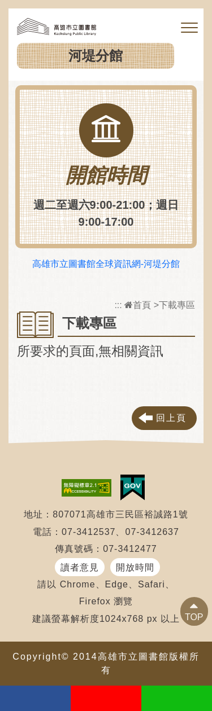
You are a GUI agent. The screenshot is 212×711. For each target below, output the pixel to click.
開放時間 (135, 567)
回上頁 (171, 418)
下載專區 (177, 305)
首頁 (137, 305)
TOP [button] (194, 617)
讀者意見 (79, 567)
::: (118, 305)
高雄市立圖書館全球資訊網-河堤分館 (106, 264)
